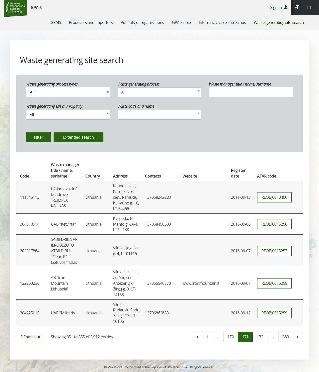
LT (309, 7)
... (217, 337)
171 (245, 337)
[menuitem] (55, 22)
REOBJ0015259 (274, 313)
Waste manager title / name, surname (240, 84)
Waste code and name (136, 106)
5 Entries (30, 337)
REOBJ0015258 (274, 283)
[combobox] (160, 92)
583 (286, 337)
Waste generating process (139, 84)
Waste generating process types (52, 84)
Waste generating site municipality (54, 106)
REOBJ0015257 (274, 251)
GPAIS (36, 7)
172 (260, 337)
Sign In (278, 7)
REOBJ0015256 (274, 224)
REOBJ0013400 (274, 197)
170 (231, 337)
